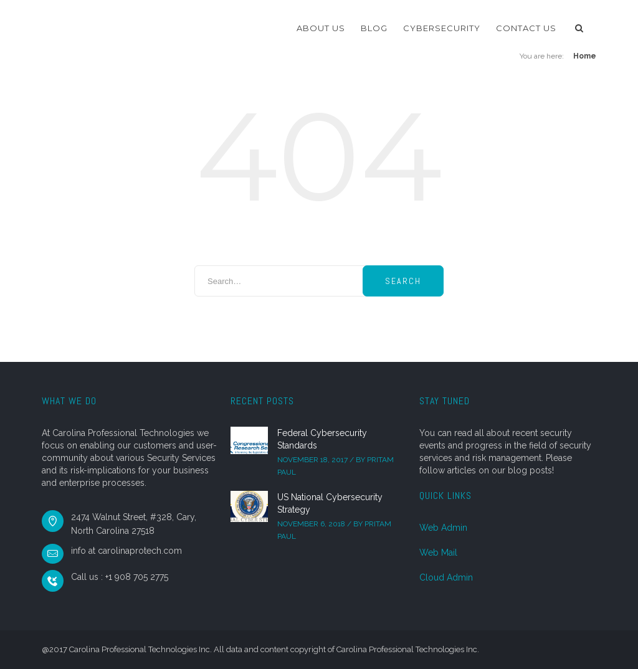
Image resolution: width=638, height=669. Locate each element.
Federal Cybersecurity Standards (322, 439)
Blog (374, 28)
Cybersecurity (441, 28)
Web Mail (438, 553)
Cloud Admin (446, 577)
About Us (321, 28)
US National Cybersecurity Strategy (330, 503)
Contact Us (526, 28)
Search (403, 281)
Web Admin (443, 528)
